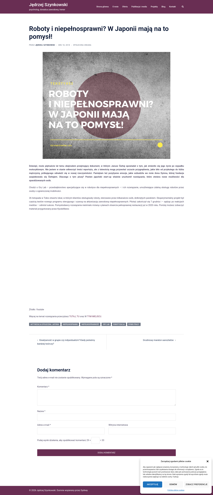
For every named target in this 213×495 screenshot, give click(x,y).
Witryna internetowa (118, 425)
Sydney (84, 490)
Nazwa (41, 411)
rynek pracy (134, 324)
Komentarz (43, 386)
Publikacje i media (139, 7)
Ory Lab (106, 324)
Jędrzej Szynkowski (48, 4)
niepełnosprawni (70, 324)
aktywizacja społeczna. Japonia (44, 324)
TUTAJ (72, 316)
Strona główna (102, 7)
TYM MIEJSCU (94, 316)
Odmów (173, 484)
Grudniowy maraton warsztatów (158, 340)
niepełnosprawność (90, 324)
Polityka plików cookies (175, 490)
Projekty (154, 7)
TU (78, 316)
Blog (163, 7)
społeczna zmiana (82, 45)
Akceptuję (152, 484)
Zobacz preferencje (196, 484)
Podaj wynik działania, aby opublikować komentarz (61, 440)
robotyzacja (119, 324)
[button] (207, 461)
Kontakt (172, 7)
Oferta (125, 7)
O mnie (115, 7)
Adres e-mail (44, 425)
